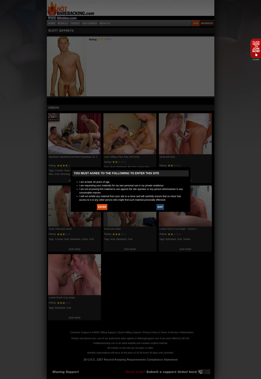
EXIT (160, 207)
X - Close (255, 60)
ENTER (102, 207)
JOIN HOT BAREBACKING (255, 48)
